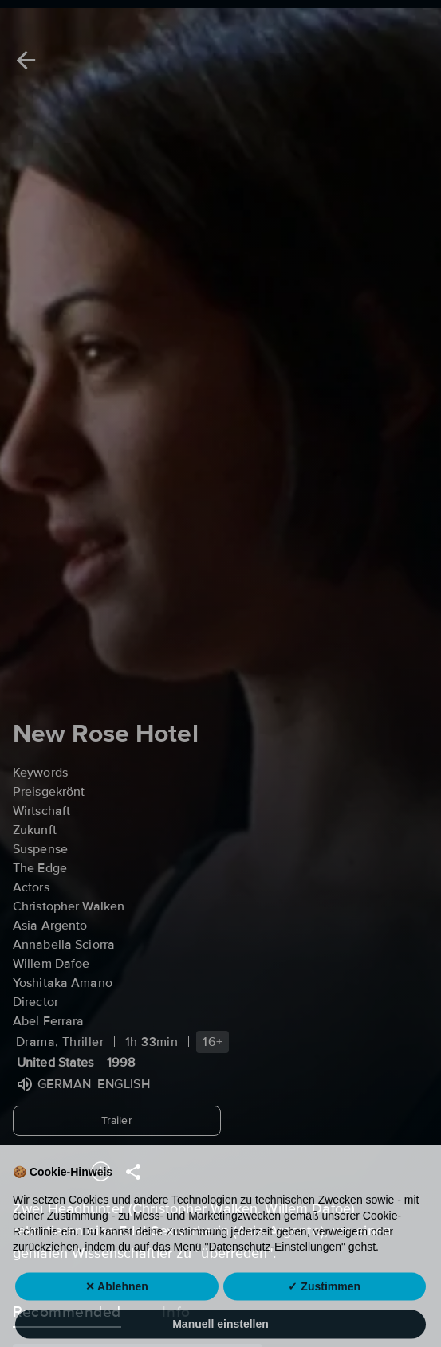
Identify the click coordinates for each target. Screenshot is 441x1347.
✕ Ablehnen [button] (116, 1306)
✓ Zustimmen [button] (324, 1306)
